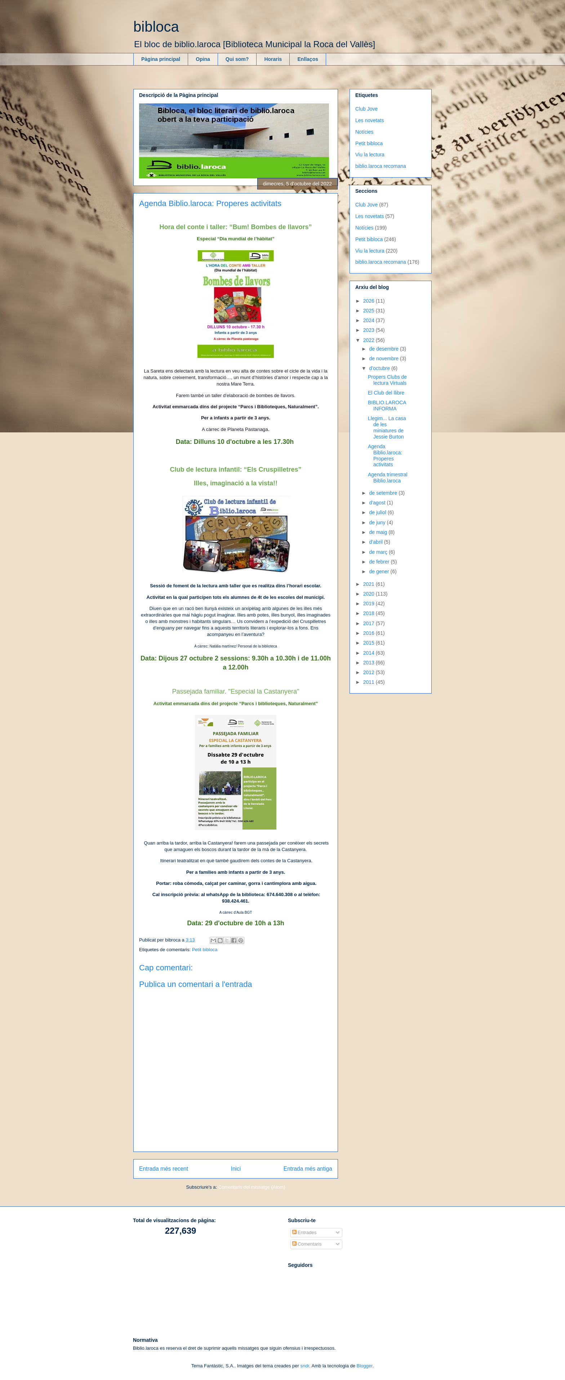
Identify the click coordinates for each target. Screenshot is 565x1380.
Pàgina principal (160, 59)
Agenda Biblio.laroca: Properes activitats (385, 455)
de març (378, 552)
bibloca (156, 27)
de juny (378, 522)
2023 (369, 330)
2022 (369, 340)
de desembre (384, 349)
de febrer (380, 562)
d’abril (376, 542)
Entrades (304, 1232)
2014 (369, 653)
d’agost (378, 503)
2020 (369, 594)
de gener (379, 571)
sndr (304, 1365)
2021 (369, 584)
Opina (203, 59)
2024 (369, 320)
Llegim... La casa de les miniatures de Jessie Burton (387, 427)
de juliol (378, 512)
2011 (369, 682)
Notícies (364, 132)
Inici (236, 1169)
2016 (369, 633)
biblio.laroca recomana (380, 166)
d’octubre (380, 368)
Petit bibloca (205, 949)
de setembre (384, 493)
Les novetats (369, 120)
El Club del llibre (386, 393)
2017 (369, 623)
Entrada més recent (163, 1169)
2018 (369, 613)
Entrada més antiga (308, 1169)
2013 (369, 662)
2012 (369, 672)
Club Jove (366, 109)
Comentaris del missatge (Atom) (251, 1187)
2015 (369, 643)
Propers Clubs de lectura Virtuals (387, 380)
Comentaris (307, 1244)
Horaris (273, 59)
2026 (369, 301)
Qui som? (237, 59)
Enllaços (307, 59)
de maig (378, 532)
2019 (369, 603)
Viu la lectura (369, 154)
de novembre (384, 358)
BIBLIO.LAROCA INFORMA (387, 405)
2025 (369, 310)
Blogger (365, 1365)
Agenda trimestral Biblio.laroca (388, 478)
